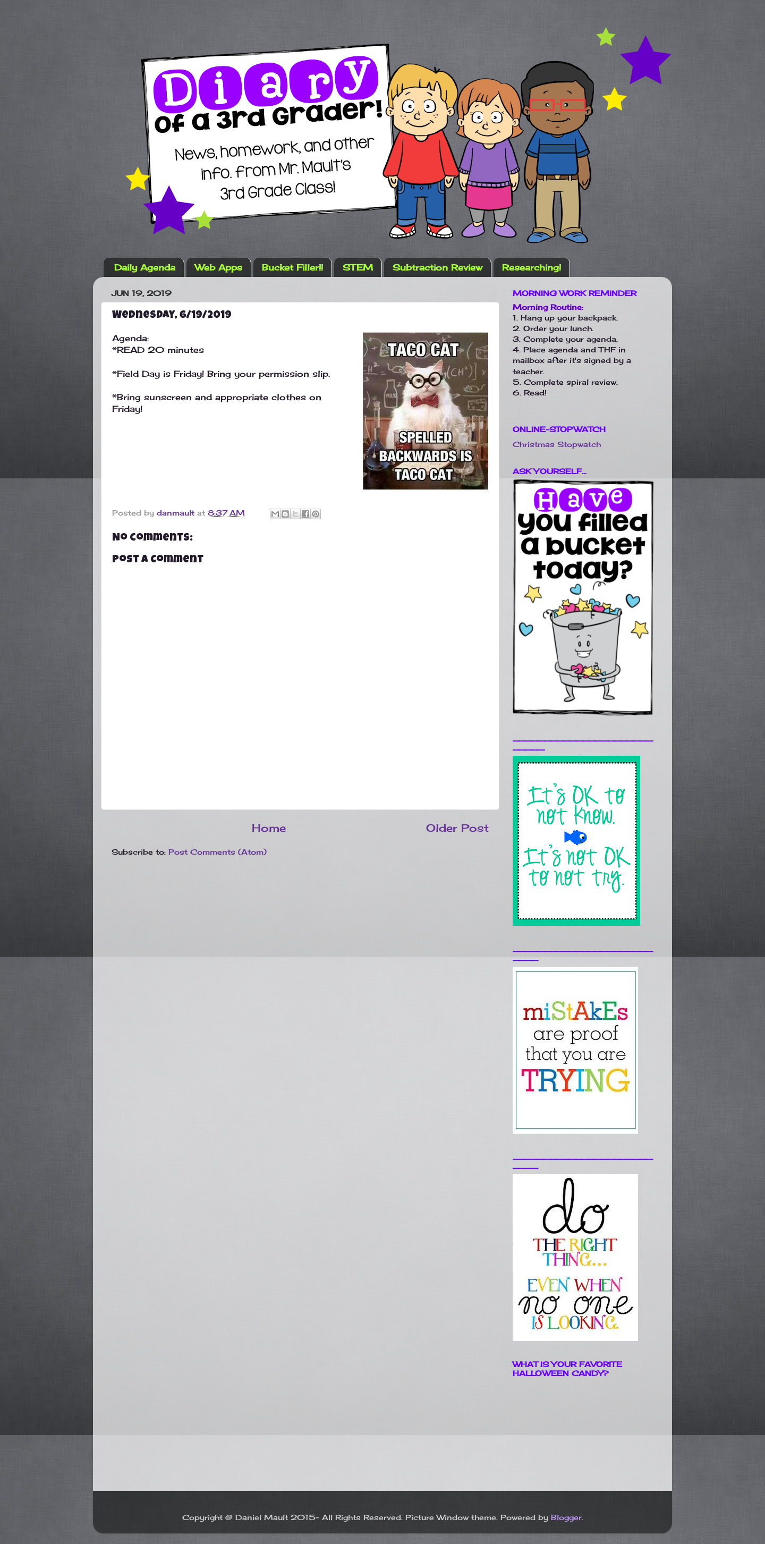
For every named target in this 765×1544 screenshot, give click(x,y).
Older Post (457, 827)
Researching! (531, 267)
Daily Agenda (144, 267)
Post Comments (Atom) (217, 851)
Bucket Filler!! (292, 267)
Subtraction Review (437, 267)
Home (269, 827)
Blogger (566, 1517)
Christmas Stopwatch (557, 444)
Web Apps (218, 267)
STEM (358, 267)
